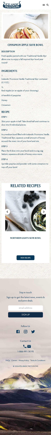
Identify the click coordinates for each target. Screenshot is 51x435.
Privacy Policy (24, 361)
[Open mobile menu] (43, 4)
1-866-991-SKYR (25, 351)
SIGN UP (26, 315)
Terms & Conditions (37, 361)
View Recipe (25, 258)
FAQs (8, 361)
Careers (14, 361)
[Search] (47, 4)
